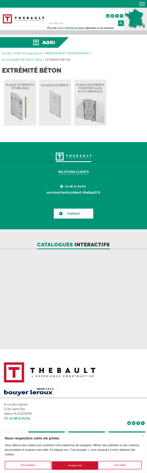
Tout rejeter (74, 465)
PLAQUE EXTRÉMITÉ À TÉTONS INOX (20, 86)
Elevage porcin (32, 53)
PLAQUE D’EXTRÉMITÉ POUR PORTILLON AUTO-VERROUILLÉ (90, 88)
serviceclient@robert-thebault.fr (73, 192)
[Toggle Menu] (142, 4)
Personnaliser (28, 465)
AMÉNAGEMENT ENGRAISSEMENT (67, 53)
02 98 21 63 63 (75, 186)
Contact (73, 213)
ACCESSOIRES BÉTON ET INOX (22, 59)
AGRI (17, 53)
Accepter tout (119, 465)
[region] (73, 453)
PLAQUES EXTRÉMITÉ (55, 85)
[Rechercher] (121, 23)
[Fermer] (143, 436)
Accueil (6, 53)
